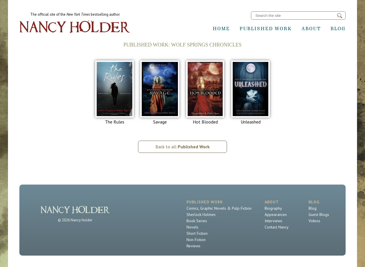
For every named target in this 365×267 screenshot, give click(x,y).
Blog (338, 28)
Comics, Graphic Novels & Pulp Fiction (219, 208)
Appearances (276, 214)
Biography (273, 208)
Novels (192, 227)
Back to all (182, 146)
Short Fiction (197, 233)
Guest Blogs (319, 214)
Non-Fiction (196, 239)
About (311, 28)
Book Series (196, 220)
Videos (314, 220)
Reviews (193, 245)
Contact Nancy (277, 227)
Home (221, 28)
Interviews (273, 220)
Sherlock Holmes (201, 214)
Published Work (266, 28)
